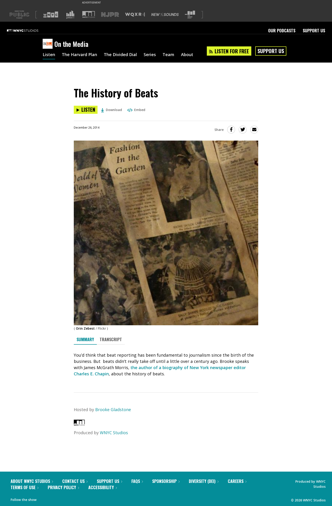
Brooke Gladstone (113, 409)
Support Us (314, 30)
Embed (136, 110)
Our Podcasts (281, 30)
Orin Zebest (85, 328)
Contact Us (75, 481)
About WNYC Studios (32, 481)
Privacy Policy (63, 487)
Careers (237, 481)
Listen (49, 55)
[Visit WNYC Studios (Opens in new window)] (88, 14)
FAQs (137, 481)
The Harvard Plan (79, 55)
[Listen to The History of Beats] (86, 110)
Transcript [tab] (111, 339)
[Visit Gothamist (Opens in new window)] (70, 14)
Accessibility (102, 487)
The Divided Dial (120, 55)
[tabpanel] (166, 364)
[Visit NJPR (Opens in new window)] (110, 14)
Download (111, 110)
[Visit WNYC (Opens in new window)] (50, 15)
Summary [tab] (85, 339)
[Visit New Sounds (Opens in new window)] (165, 14)
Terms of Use (25, 487)
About (187, 55)
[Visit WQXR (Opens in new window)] (135, 14)
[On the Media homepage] (48, 44)
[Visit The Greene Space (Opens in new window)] (190, 15)
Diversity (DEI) (204, 481)
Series (150, 55)
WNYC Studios (114, 432)
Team (168, 55)
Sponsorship (166, 481)
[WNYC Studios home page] (28, 30)
